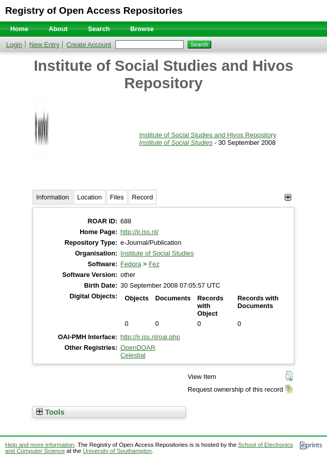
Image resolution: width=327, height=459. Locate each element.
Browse (142, 29)
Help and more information (39, 445)
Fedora (130, 264)
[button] (289, 376)
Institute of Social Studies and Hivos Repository (207, 135)
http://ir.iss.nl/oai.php (150, 337)
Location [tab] (89, 197)
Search (99, 29)
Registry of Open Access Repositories (94, 10)
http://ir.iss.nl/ (139, 232)
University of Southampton (117, 451)
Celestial (132, 355)
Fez (153, 264)
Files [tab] (117, 197)
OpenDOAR (137, 347)
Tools (50, 412)
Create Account (88, 44)
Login (14, 44)
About (58, 29)
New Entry (44, 44)
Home (19, 29)
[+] (288, 197)
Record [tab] (142, 197)
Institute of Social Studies (176, 142)
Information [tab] (52, 197)
